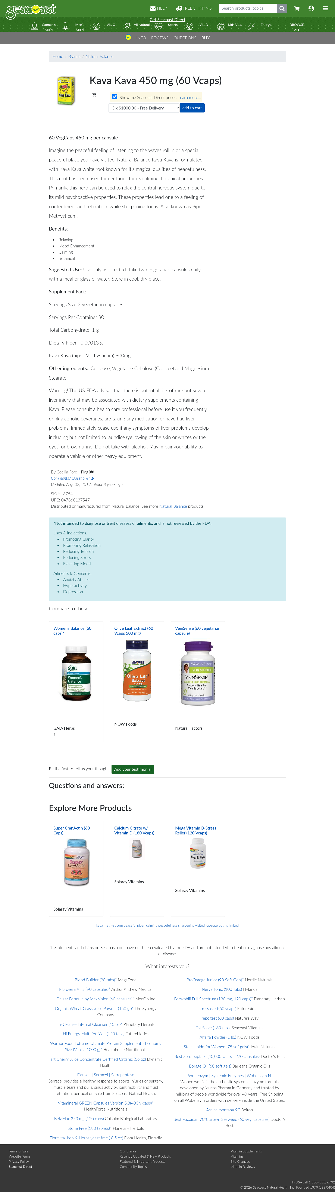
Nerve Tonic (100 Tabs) (222, 989)
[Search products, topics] (248, 8)
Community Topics (133, 1166)
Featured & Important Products (142, 1161)
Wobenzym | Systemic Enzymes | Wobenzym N (229, 1075)
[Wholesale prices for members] (114, 96)
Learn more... (189, 97)
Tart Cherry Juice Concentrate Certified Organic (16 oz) (97, 1059)
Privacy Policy (19, 1161)
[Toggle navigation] (325, 8)
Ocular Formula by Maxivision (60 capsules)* (95, 998)
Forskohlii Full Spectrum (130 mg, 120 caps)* (213, 998)
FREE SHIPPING (194, 8)
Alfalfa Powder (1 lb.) (218, 1037)
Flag (87, 471)
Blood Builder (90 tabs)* (96, 979)
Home (57, 56)
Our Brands (128, 1151)
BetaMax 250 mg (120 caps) (79, 1118)
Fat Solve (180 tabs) (213, 1027)
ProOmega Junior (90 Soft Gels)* (215, 979)
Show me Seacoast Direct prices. (156, 97)
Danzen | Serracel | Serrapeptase (105, 1074)
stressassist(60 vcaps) (217, 1008)
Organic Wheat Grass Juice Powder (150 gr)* (94, 1008)
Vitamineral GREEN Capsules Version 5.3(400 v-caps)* (106, 1102)
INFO (141, 37)
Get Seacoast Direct (167, 19)
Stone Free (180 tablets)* (90, 1128)
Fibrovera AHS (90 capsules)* (84, 989)
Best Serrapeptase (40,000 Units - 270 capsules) (217, 1056)
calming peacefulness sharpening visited (175, 925)
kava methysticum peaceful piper (120, 925)
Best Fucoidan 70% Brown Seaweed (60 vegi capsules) (222, 1119)
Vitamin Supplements (246, 1151)
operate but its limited (222, 925)
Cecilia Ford (67, 471)
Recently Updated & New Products (145, 1156)
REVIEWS (159, 37)
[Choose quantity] (144, 107)
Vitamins (237, 1156)
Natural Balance (99, 56)
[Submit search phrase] (282, 8)
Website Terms (20, 1156)
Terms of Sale (18, 1151)
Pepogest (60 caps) (217, 1018)
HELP (158, 8)
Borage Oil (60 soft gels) (210, 1065)
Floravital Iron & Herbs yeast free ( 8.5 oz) (86, 1137)
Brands (74, 56)
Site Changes (240, 1161)
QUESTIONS (184, 37)
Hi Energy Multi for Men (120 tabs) (93, 1033)
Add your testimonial (133, 769)
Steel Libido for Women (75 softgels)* (217, 1046)
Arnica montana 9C (223, 1109)
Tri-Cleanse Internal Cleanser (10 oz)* (89, 1024)
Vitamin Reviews (243, 1166)
